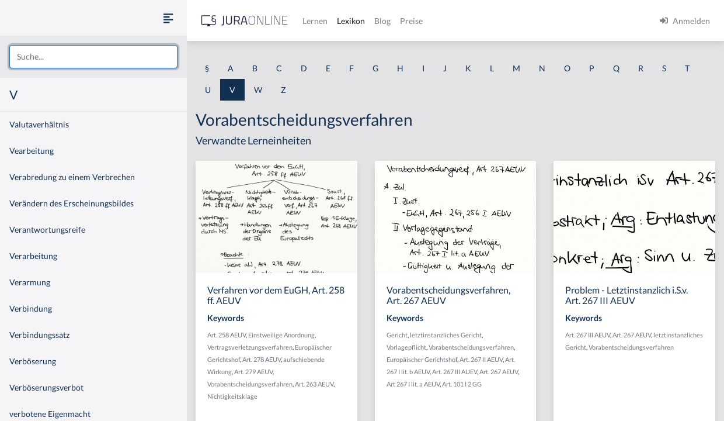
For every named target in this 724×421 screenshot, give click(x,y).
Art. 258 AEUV (226, 335)
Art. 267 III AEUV (587, 335)
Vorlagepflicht (406, 347)
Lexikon (351, 21)
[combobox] (93, 56)
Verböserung (32, 361)
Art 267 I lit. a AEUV (413, 384)
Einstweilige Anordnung (281, 335)
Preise (411, 21)
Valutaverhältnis (39, 124)
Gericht (397, 335)
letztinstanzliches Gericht (446, 335)
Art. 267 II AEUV (481, 359)
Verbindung (30, 308)
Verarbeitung (33, 256)
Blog (382, 21)
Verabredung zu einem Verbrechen (72, 177)
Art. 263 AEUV (314, 384)
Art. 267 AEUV (498, 371)
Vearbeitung (31, 151)
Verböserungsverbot (46, 387)
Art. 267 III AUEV (454, 371)
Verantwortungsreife (47, 229)
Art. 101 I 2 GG (462, 384)
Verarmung (29, 282)
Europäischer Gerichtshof (422, 359)
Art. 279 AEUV (253, 371)
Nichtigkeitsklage (232, 396)
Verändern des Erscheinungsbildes (71, 203)
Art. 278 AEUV (261, 359)
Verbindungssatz (39, 335)
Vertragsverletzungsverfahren (250, 347)
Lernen (315, 21)
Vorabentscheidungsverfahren (250, 384)
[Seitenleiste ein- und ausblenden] (168, 17)
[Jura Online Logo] (244, 21)
